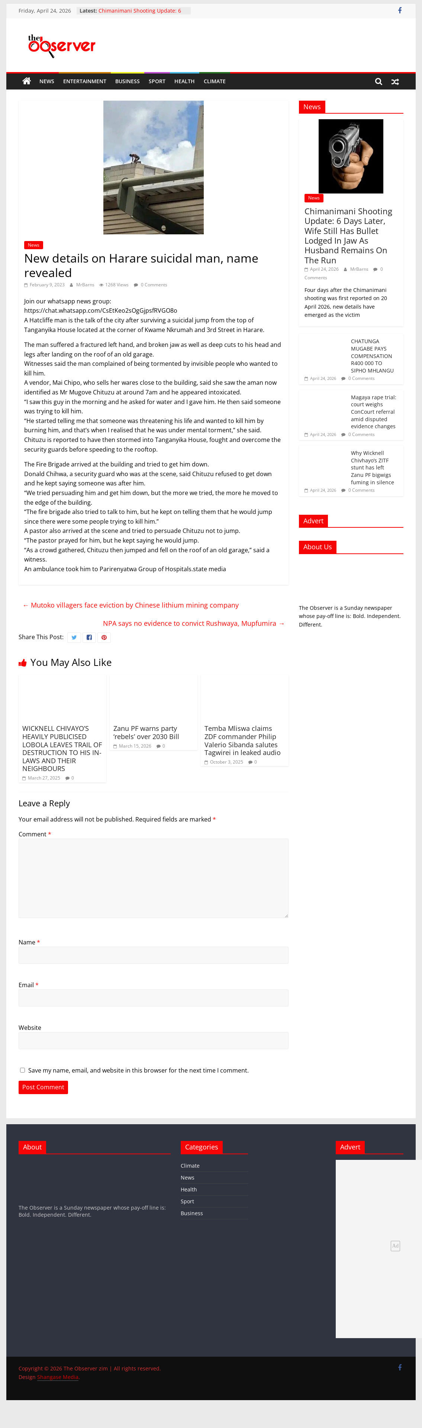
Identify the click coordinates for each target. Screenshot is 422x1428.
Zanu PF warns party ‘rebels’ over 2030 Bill (146, 732)
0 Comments (150, 285)
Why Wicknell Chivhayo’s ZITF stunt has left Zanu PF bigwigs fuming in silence (372, 467)
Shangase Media (57, 1376)
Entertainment (84, 81)
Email (29, 985)
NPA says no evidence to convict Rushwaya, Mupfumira (194, 623)
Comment (35, 834)
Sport (157, 81)
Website (30, 1028)
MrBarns (86, 285)
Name (29, 942)
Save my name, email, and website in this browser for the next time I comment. (138, 1070)
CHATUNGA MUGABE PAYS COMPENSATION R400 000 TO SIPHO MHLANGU (372, 356)
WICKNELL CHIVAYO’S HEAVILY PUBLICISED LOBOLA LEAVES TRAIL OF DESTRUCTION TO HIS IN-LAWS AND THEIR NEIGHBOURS (62, 748)
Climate (215, 81)
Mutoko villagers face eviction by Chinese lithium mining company (130, 605)
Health (184, 81)
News (46, 81)
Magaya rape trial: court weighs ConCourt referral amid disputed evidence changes (373, 412)
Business (127, 81)
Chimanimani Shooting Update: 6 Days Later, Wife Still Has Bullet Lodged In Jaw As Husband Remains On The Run (348, 235)
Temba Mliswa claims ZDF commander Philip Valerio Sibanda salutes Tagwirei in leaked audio (242, 740)
